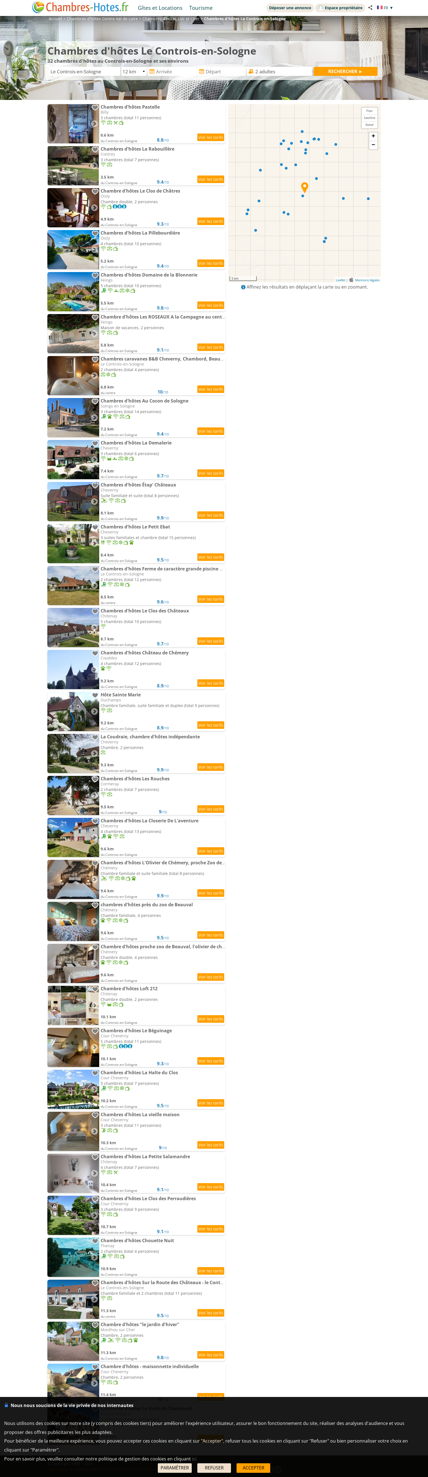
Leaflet (340, 280)
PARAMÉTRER (175, 1468)
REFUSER (214, 1468)
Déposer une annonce (290, 7)
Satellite (369, 118)
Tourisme (201, 7)
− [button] (373, 145)
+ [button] (373, 136)
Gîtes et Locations (160, 7)
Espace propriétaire (340, 7)
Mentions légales (367, 280)
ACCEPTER (253, 1468)
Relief (369, 125)
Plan (369, 111)
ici (194, 1459)
